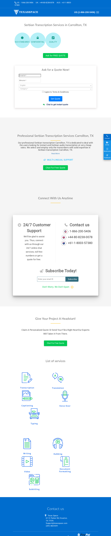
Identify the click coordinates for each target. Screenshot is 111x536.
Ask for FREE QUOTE (55, 55)
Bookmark (107, 150)
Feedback (107, 156)
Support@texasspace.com (56, 523)
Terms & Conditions (60, 92)
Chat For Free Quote (55, 167)
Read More (55, 153)
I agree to (56, 92)
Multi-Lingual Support (58, 160)
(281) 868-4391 (52, 526)
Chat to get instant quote (55, 104)
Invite (107, 144)
